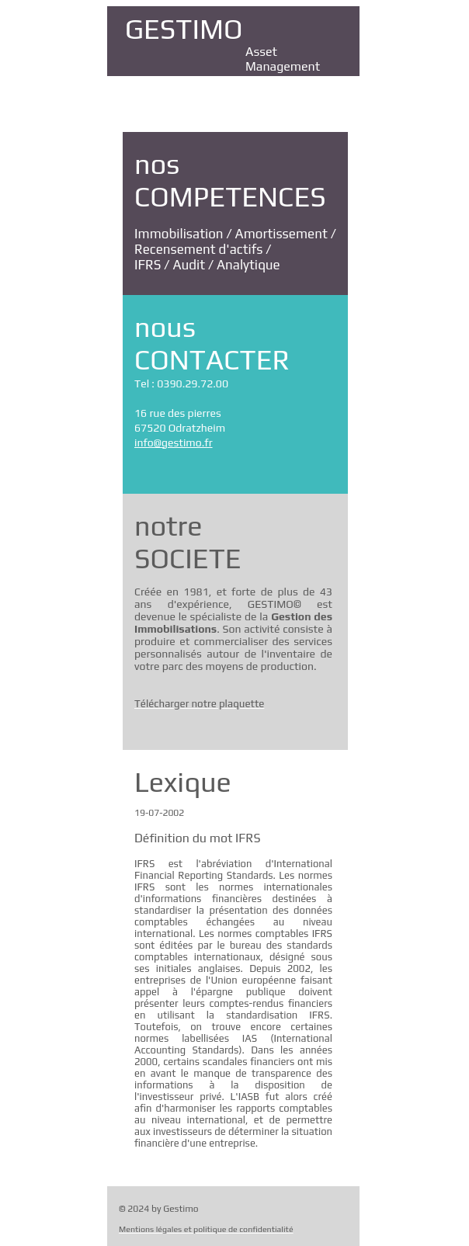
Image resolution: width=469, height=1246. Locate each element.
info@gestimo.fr (173, 442)
